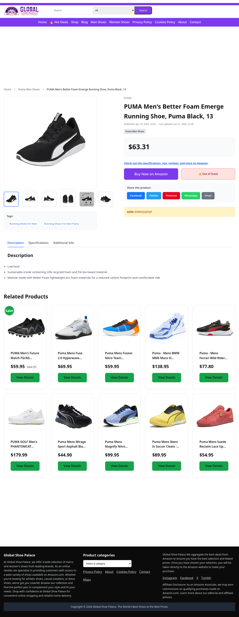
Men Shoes (98, 22)
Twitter (153, 195)
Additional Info (63, 242)
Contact (195, 22)
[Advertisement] (119, 58)
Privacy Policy (142, 22)
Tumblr (206, 578)
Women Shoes (119, 22)
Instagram (170, 578)
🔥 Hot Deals (59, 22)
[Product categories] (107, 563)
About (182, 22)
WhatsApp (190, 195)
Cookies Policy (165, 22)
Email (208, 195)
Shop (74, 22)
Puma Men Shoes (29, 89)
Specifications (38, 242)
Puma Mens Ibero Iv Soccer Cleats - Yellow (165, 446)
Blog (84, 22)
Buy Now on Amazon (151, 174)
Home (42, 22)
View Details (25, 377)
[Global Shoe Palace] (21, 10)
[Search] (72, 10)
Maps (87, 580)
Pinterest (171, 195)
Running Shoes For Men (23, 223)
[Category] (113, 10)
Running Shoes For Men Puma (61, 223)
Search (143, 10)
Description (15, 242)
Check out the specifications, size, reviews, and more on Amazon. (166, 163)
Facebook (136, 195)
